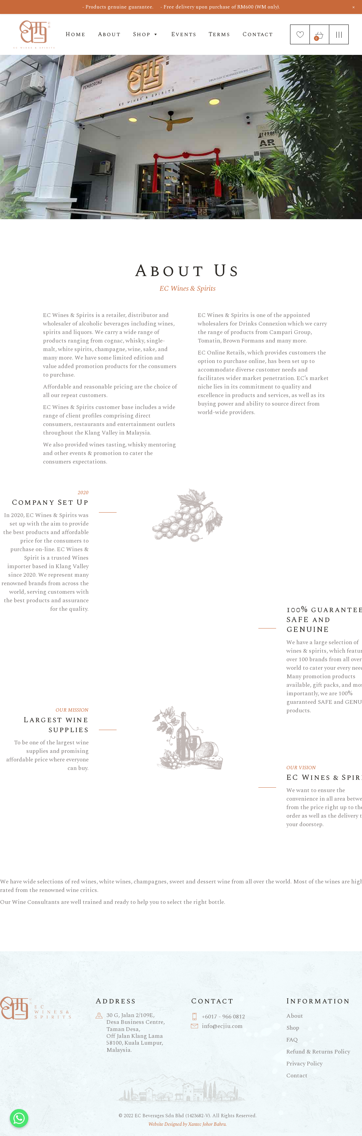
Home (75, 34)
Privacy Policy (304, 1063)
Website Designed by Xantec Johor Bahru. (187, 1124)
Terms (219, 34)
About (109, 34)
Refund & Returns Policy (318, 1051)
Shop (146, 34)
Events (183, 34)
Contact (257, 34)
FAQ (292, 1039)
